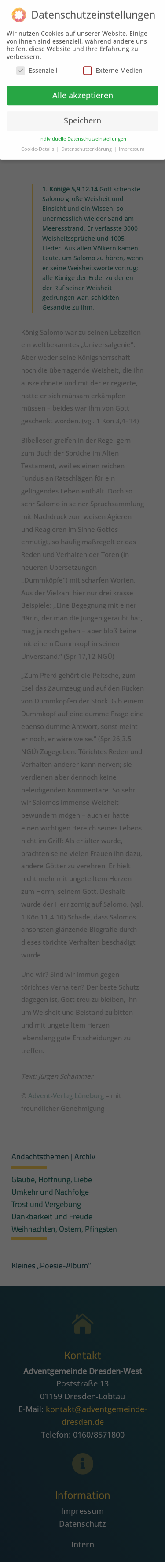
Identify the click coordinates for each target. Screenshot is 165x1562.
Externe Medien (113, 66)
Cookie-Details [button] (38, 145)
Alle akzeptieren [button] (82, 91)
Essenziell (37, 66)
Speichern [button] (82, 116)
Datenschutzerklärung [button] (87, 145)
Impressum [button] (131, 145)
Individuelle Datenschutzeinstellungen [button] (82, 134)
